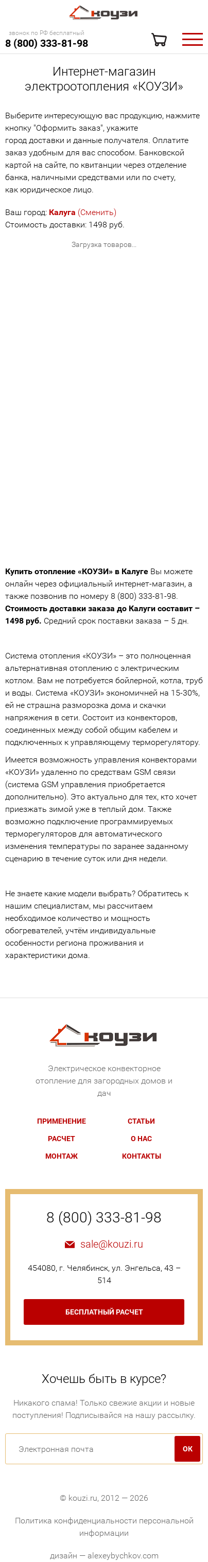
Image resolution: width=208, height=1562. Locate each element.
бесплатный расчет (104, 1312)
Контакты (141, 1156)
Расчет (61, 1138)
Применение (61, 1121)
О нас (141, 1138)
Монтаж (61, 1156)
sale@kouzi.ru (111, 1244)
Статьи (141, 1121)
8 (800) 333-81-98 (46, 43)
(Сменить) (82, 212)
